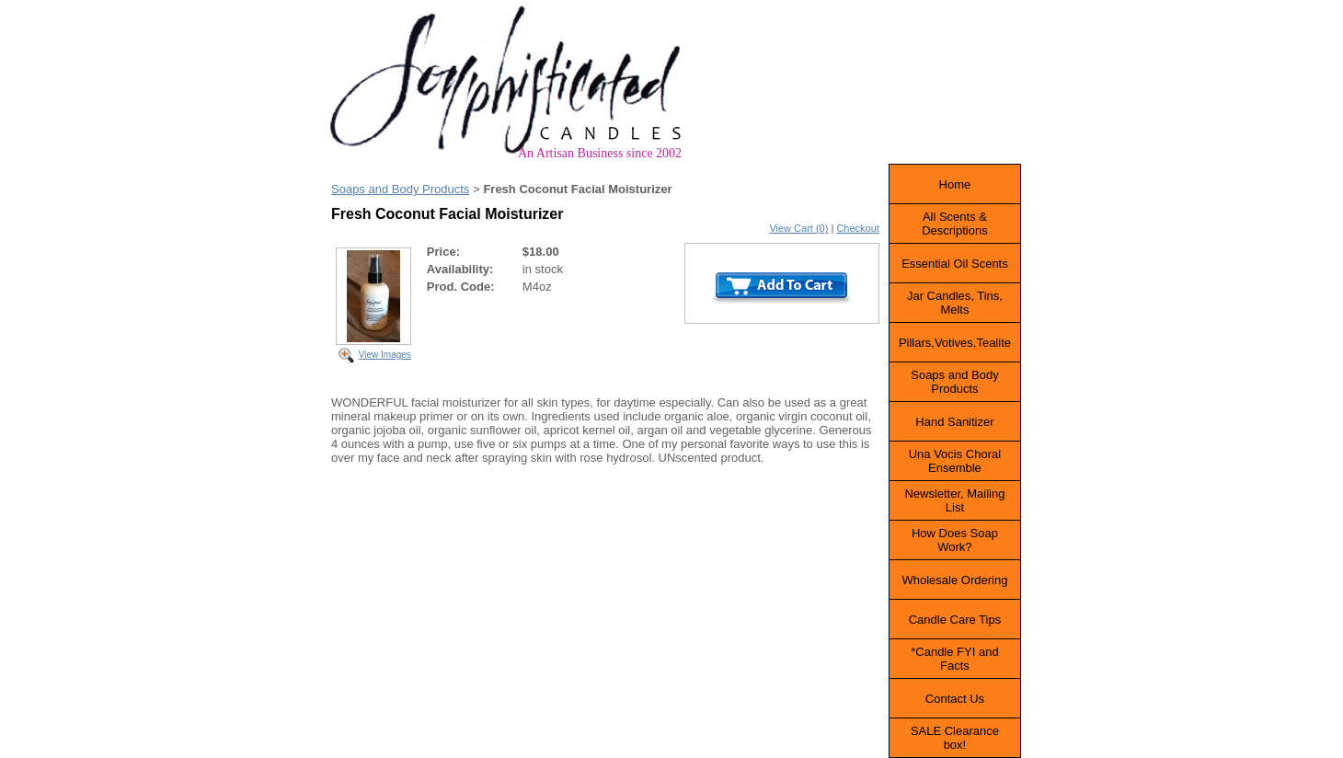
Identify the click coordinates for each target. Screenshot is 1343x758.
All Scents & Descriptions (955, 223)
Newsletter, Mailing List (954, 500)
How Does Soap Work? (955, 540)
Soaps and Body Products (400, 189)
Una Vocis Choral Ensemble (955, 461)
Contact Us (954, 699)
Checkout (857, 228)
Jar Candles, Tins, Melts (955, 302)
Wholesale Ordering (954, 580)
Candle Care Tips (955, 619)
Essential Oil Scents (954, 263)
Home (955, 184)
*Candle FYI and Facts (954, 658)
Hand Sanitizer (954, 422)
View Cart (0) (798, 228)
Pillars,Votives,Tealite (955, 343)
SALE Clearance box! (955, 738)
